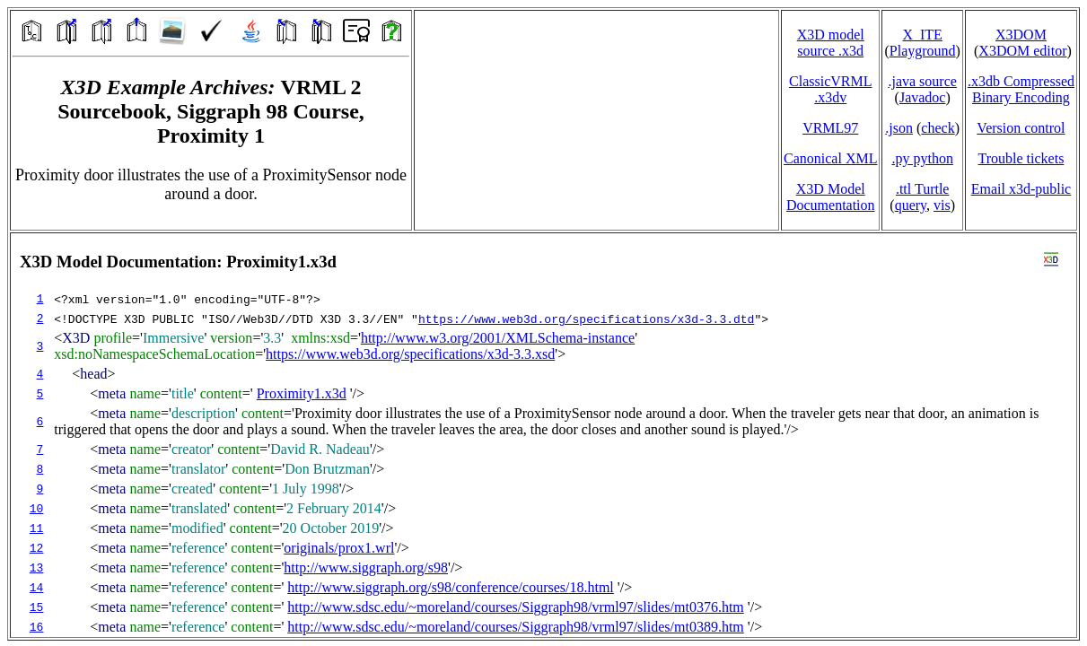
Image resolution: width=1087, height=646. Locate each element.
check (937, 127)
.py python (921, 158)
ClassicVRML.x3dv (830, 89)
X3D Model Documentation (830, 197)
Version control (1021, 127)
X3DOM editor (1022, 50)
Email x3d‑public (1021, 188)
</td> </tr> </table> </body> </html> (543, 435)
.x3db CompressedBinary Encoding (1021, 89)
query (910, 205)
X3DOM (1021, 34)
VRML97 (830, 127)
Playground (923, 50)
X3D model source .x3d (830, 42)
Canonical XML (830, 158)
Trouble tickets (1021, 158)
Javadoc (922, 97)
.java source (922, 81)
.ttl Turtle (923, 188)
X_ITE (922, 34)
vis (942, 205)
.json (899, 127)
